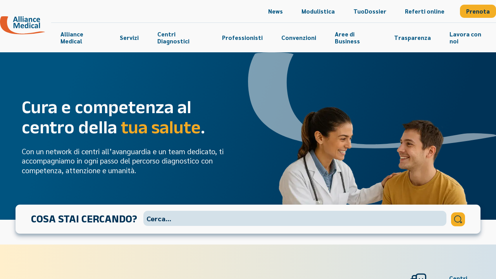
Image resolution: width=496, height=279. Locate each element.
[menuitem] (275, 11)
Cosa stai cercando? (84, 218)
